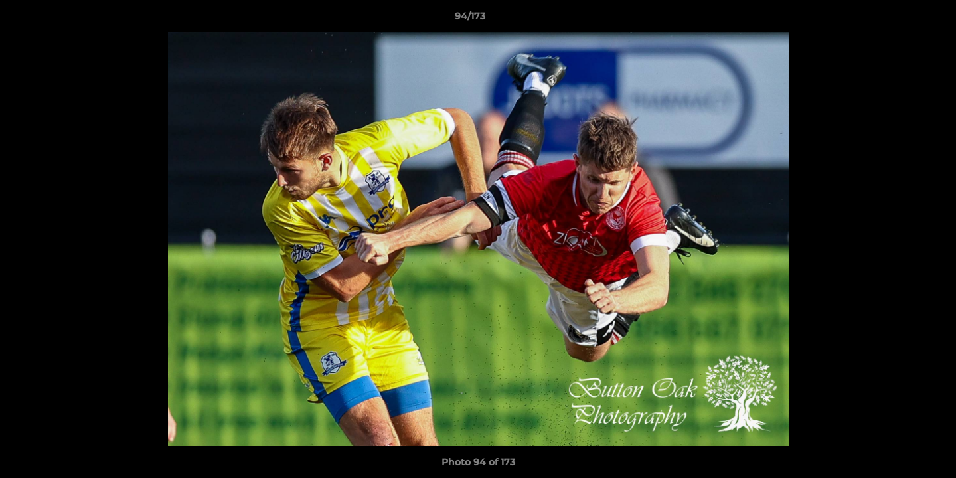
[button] (900, 19)
